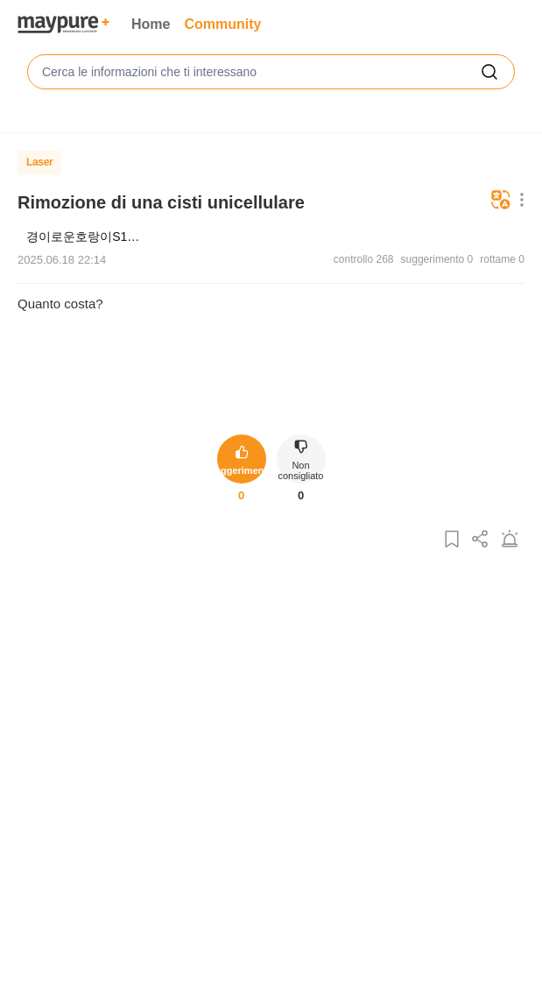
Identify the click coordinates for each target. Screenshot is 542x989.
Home (150, 24)
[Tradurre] (500, 201)
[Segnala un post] (509, 540)
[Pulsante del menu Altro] (517, 201)
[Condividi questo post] (481, 540)
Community (222, 24)
